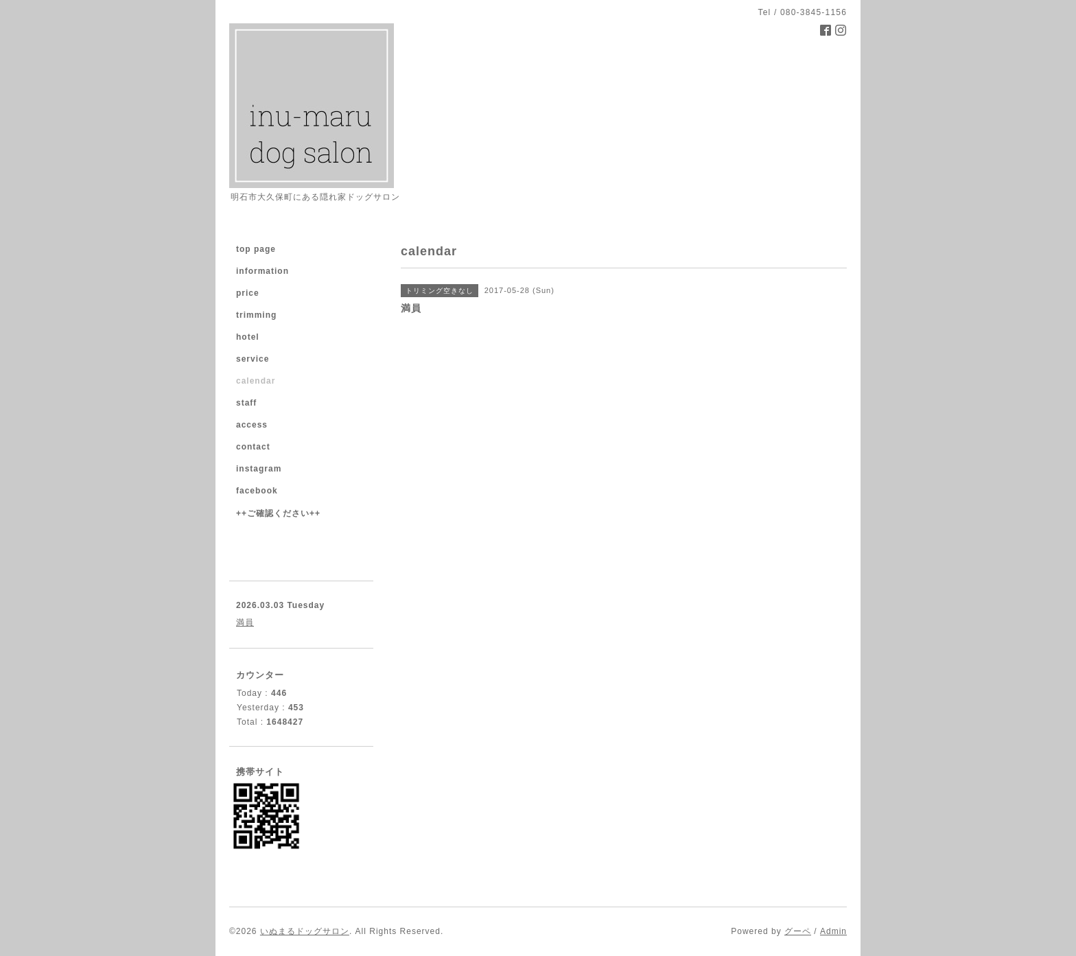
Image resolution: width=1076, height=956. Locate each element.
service (252, 359)
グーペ (797, 931)
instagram (258, 469)
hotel (247, 337)
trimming (256, 315)
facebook (257, 491)
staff (246, 403)
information (262, 271)
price (247, 293)
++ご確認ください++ (278, 513)
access (252, 425)
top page (256, 249)
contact (253, 447)
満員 (245, 622)
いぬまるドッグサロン (304, 931)
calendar (255, 381)
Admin (833, 931)
